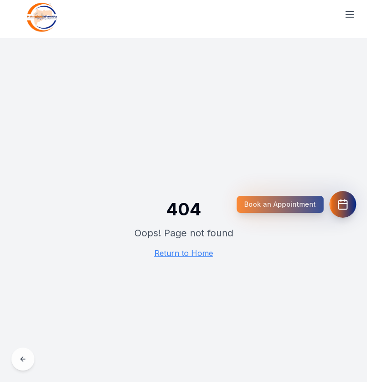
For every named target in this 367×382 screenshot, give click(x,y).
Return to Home (183, 253)
